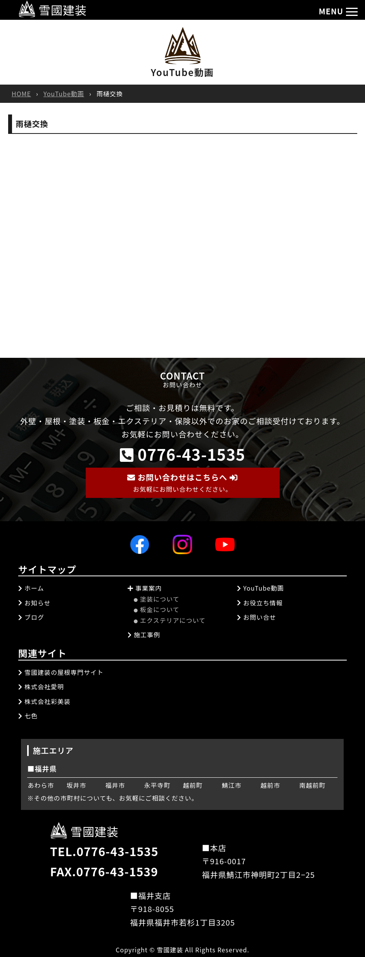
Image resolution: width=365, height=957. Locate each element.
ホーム (31, 588)
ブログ (31, 617)
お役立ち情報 (260, 602)
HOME (21, 93)
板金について (157, 609)
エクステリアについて (170, 620)
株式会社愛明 (41, 686)
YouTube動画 (63, 93)
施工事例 (144, 634)
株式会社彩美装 (44, 701)
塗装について (157, 598)
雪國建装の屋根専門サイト (61, 672)
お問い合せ (256, 617)
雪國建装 (52, 9)
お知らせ (34, 602)
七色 (28, 715)
